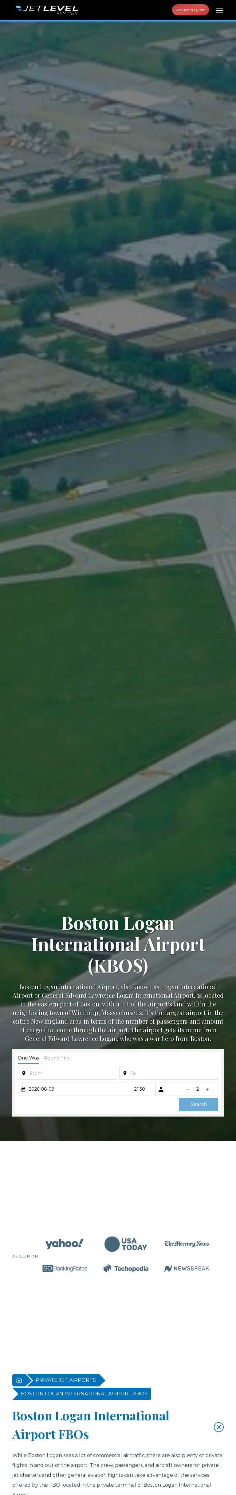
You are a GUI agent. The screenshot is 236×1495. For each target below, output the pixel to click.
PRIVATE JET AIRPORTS (66, 1380)
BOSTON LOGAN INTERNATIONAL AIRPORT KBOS (84, 1394)
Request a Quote (190, 9)
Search (199, 1104)
